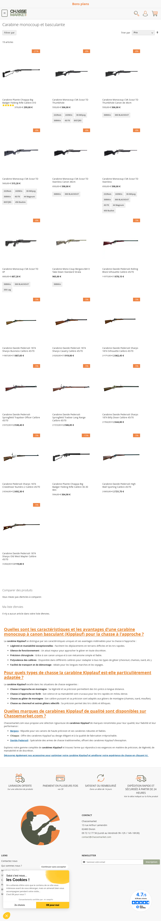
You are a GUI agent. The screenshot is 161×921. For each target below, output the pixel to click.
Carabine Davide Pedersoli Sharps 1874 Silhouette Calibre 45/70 (120, 349)
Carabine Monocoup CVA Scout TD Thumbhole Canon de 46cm (120, 101)
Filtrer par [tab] (9, 32)
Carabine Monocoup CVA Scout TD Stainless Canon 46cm (70, 180)
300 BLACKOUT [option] (122, 115)
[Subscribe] (151, 861)
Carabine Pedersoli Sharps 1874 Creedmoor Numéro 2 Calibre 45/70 (21, 485)
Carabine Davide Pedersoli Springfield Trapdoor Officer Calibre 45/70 (21, 417)
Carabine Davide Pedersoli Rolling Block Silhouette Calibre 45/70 (120, 270)
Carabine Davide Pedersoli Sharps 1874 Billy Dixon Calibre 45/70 (120, 416)
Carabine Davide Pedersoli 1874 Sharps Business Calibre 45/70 (19, 349)
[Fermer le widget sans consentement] (54, 866)
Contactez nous (9, 860)
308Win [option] (57, 120)
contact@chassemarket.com (96, 836)
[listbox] (71, 118)
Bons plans (80, 4)
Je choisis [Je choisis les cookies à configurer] (19, 905)
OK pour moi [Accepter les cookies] (52, 905)
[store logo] (18, 14)
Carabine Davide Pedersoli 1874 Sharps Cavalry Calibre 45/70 (69, 349)
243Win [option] (68, 115)
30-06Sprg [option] (81, 115)
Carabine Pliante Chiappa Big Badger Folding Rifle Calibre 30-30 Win (70, 486)
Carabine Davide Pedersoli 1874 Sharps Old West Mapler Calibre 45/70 (19, 556)
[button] (6, 915)
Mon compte (145, 14)
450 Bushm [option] (20, 202)
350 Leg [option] (7, 289)
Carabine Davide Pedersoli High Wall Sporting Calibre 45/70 (119, 485)
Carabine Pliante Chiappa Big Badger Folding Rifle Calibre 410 (19, 101)
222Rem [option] (57, 115)
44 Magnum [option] (29, 196)
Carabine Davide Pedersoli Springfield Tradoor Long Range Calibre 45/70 (69, 417)
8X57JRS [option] (77, 120)
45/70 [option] (67, 120)
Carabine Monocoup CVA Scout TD (20, 178)
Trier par (125, 32)
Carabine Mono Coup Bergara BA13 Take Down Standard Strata (71, 270)
